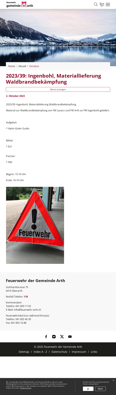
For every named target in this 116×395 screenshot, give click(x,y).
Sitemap (24, 351)
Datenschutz (59, 351)
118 (26, 296)
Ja (88, 388)
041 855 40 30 (23, 319)
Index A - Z (40, 351)
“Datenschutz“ (26, 388)
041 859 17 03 (23, 306)
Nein (100, 388)
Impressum (79, 351)
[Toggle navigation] (107, 4)
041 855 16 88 (18, 322)
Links (94, 351)
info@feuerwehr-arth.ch (27, 309)
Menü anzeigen (58, 89)
